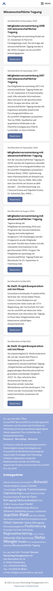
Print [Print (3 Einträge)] (14, 530)
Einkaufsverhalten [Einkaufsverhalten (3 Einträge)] (38, 493)
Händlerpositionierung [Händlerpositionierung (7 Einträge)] (16, 507)
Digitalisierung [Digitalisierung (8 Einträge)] (12, 493)
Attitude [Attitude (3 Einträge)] (6, 482)
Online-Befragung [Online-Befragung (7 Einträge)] (34, 522)
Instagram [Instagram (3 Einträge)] (30, 511)
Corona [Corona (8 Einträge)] (32, 485)
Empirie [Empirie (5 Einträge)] (16, 496)
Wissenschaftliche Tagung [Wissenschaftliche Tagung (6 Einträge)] (26, 545)
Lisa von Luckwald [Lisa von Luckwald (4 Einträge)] (37, 515)
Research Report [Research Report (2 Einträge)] (38, 534)
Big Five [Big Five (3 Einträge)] (30, 482)
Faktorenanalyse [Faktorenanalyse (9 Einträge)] (26, 500)
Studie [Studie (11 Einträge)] (22, 541)
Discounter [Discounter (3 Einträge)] (25, 493)
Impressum (19, 586)
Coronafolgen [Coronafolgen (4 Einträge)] (9, 489)
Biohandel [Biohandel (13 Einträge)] (41, 482)
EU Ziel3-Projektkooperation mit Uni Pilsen (25, 288)
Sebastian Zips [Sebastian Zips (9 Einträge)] (12, 537)
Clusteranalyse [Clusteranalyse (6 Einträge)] (11, 485)
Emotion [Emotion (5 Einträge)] (7, 496)
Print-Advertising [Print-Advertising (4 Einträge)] (25, 530)
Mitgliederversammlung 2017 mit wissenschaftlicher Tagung (25, 79)
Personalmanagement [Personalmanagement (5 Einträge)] (13, 526)
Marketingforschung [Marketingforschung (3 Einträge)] (11, 519)
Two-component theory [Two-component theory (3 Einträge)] (36, 542)
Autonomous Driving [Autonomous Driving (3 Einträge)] (18, 482)
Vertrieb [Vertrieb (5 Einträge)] (7, 545)
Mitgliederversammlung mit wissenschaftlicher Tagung (25, 154)
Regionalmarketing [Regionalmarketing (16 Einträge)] (17, 533)
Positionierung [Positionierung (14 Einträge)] (35, 526)
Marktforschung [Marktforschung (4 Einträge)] (27, 519)
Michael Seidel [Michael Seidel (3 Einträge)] (41, 519)
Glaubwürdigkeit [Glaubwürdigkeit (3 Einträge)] (17, 504)
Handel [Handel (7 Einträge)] (29, 503)
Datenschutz (33, 586)
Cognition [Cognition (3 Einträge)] (23, 486)
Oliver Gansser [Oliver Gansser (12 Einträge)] (13, 522)
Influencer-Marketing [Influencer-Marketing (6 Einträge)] (14, 511)
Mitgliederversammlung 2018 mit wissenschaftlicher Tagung (26, 29)
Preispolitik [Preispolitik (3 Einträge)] (7, 530)
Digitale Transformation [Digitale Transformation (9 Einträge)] (31, 489)
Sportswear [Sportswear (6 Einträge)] (28, 537)
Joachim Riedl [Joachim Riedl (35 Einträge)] (16, 514)
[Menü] (46, 3)
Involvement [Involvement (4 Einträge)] (40, 511)
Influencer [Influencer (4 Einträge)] (33, 508)
